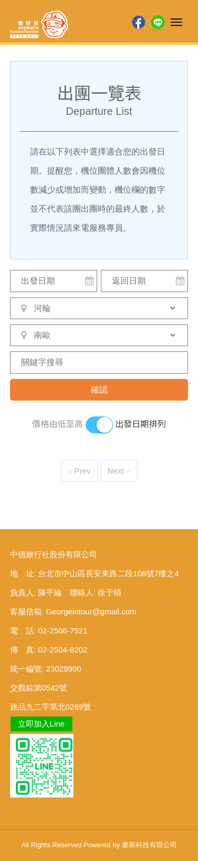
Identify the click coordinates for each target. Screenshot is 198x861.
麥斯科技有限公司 (149, 845)
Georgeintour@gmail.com (91, 611)
